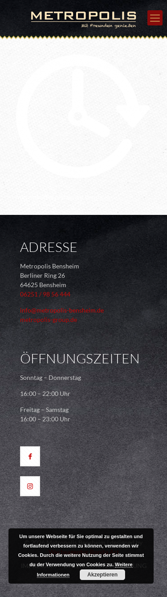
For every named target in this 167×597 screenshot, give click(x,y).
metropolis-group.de (48, 319)
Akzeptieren (102, 575)
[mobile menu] (155, 17)
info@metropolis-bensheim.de (62, 310)
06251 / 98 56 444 (45, 294)
